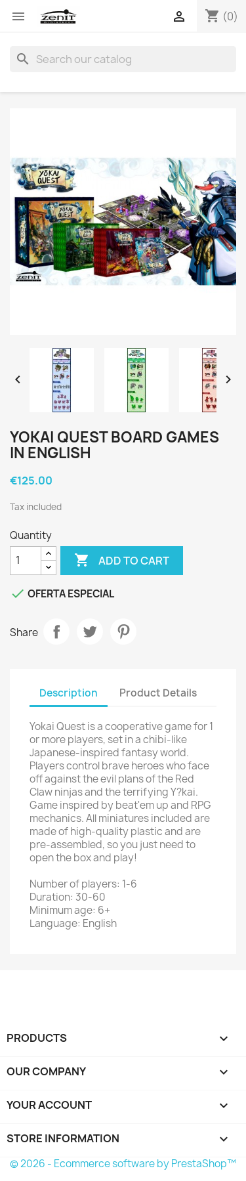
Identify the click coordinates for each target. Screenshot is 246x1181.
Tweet (90, 631)
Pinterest (123, 631)
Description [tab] (68, 693)
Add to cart (121, 560)
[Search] (123, 59)
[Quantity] (25, 560)
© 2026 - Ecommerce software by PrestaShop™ (123, 1163)
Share (56, 631)
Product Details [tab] (158, 693)
